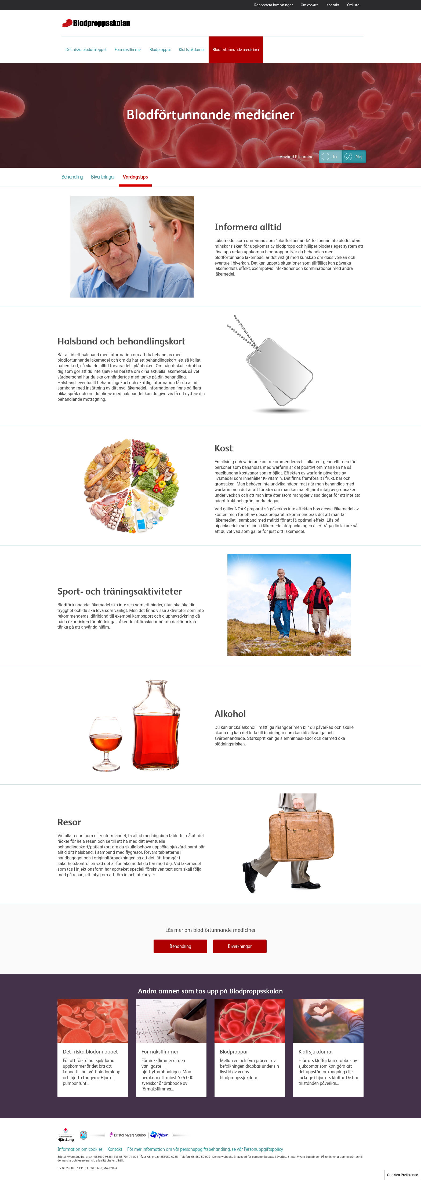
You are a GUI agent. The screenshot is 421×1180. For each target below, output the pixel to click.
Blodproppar (160, 49)
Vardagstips (135, 177)
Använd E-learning (297, 157)
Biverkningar (103, 177)
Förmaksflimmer (128, 49)
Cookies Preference (402, 1175)
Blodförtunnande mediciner (236, 49)
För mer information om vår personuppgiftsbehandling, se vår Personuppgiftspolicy (205, 1149)
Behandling (72, 177)
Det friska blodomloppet (86, 49)
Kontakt (332, 5)
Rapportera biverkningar (273, 5)
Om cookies (309, 5)
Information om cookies (80, 1149)
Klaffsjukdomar (192, 49)
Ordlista (353, 5)
